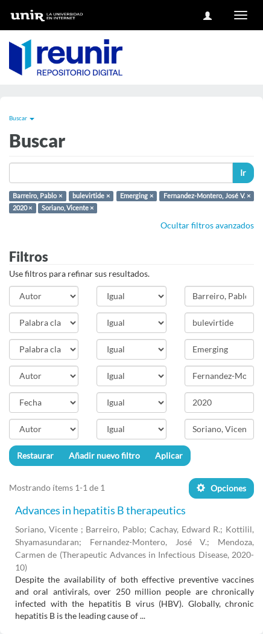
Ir (243, 172)
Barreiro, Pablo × (37, 195)
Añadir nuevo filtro (104, 455)
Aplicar (169, 455)
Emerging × (136, 195)
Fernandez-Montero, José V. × (206, 195)
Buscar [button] (21, 117)
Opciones (221, 488)
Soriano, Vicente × (67, 208)
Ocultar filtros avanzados (207, 225)
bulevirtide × (91, 195)
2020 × (22, 208)
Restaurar (35, 455)
